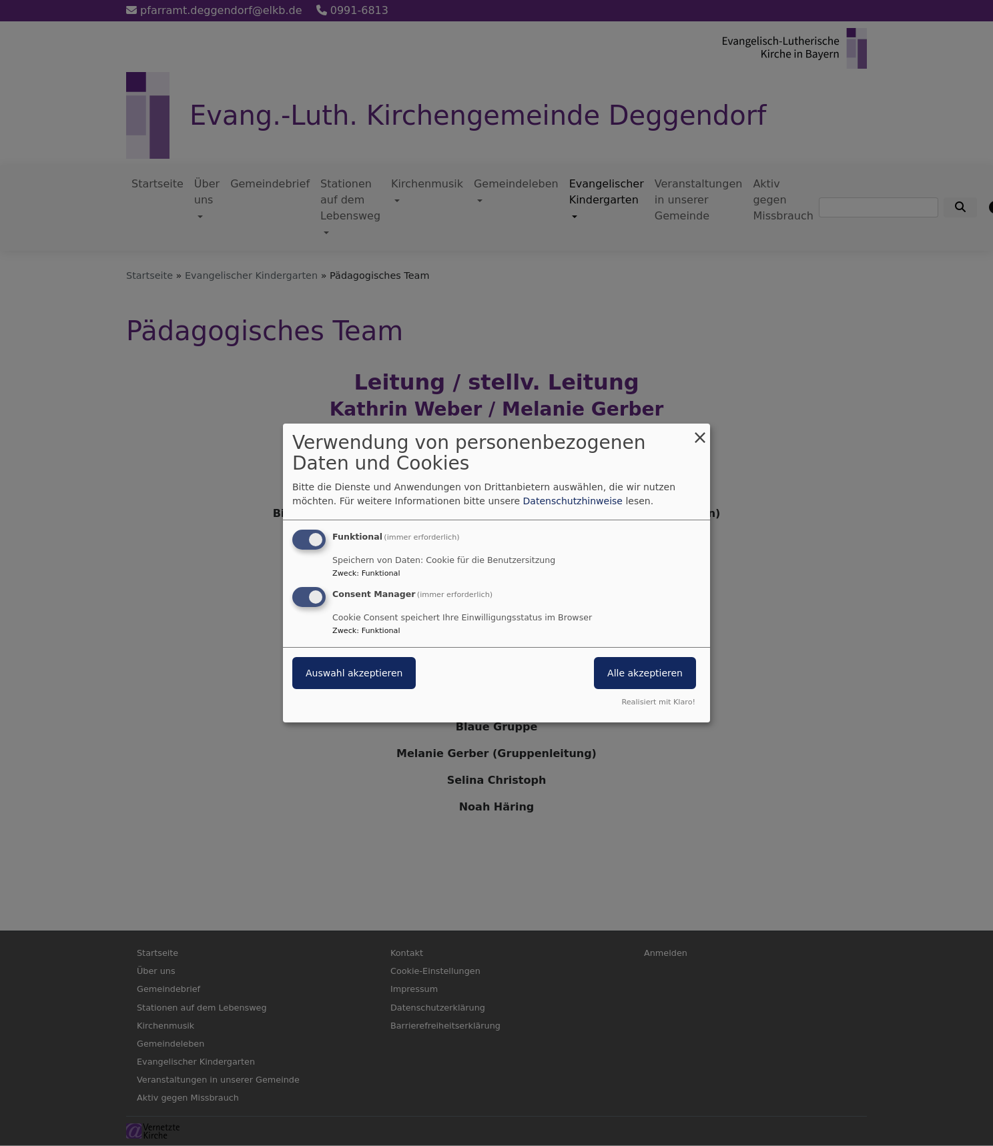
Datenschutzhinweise (573, 501)
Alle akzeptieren (645, 673)
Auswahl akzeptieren (354, 673)
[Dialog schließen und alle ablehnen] (700, 432)
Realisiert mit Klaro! (658, 702)
